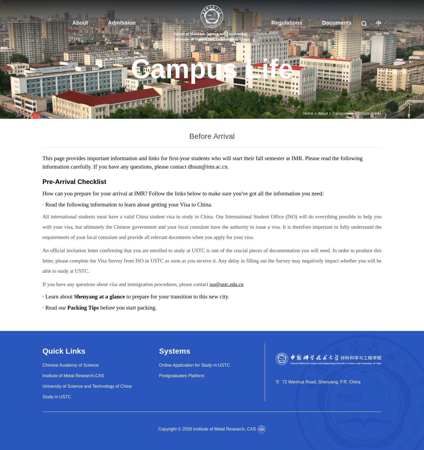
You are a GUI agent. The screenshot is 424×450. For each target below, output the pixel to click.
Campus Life (343, 113)
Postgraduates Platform (181, 375)
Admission (121, 23)
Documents (337, 23)
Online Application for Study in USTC (194, 365)
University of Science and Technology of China (87, 386)
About (80, 23)
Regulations (286, 23)
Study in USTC (56, 397)
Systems (174, 351)
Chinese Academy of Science (70, 365)
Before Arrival (369, 113)
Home (308, 113)
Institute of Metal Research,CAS (73, 375)
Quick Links (63, 351)
